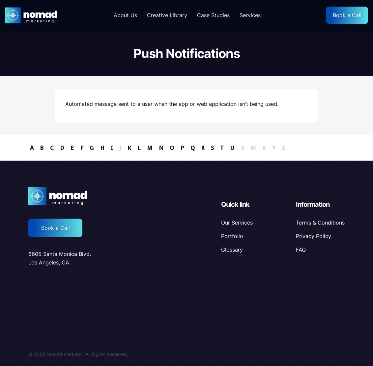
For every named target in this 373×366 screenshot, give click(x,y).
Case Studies (213, 15)
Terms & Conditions (320, 222)
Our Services (237, 222)
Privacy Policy (313, 236)
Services (250, 15)
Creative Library (167, 15)
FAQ (301, 249)
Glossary (232, 249)
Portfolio (232, 236)
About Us (125, 15)
